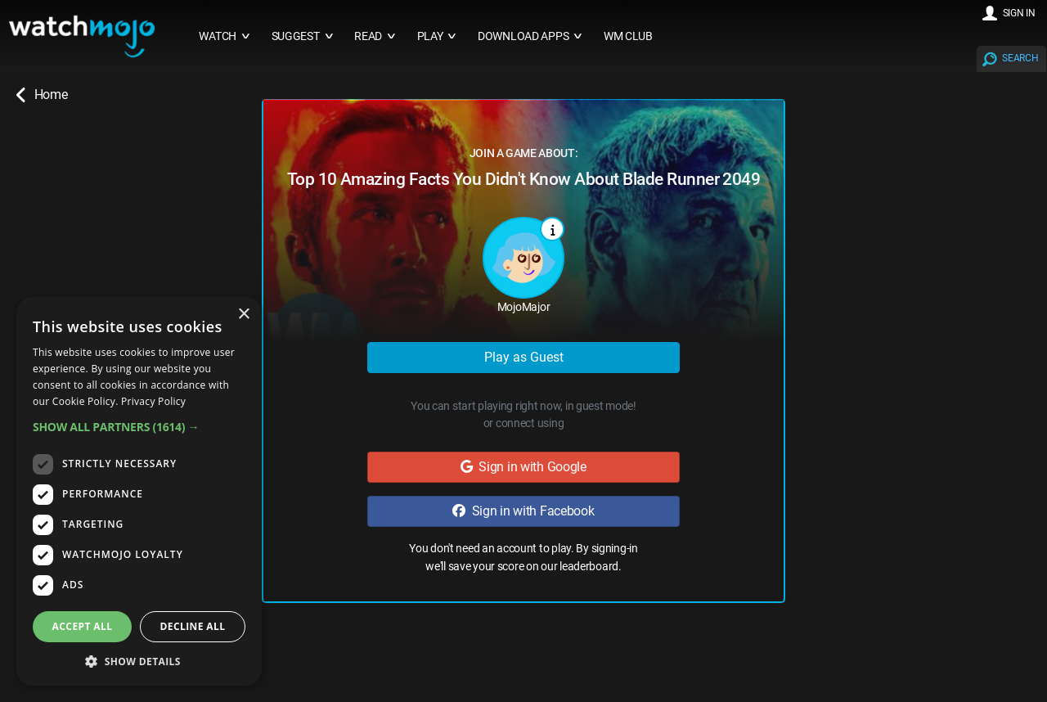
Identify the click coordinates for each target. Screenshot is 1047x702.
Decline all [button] (193, 626)
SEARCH (1020, 58)
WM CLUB (628, 36)
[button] (139, 426)
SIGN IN (1019, 13)
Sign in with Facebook (523, 511)
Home (42, 95)
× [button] (243, 314)
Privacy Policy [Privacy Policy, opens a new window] (153, 401)
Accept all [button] (82, 626)
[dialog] (139, 491)
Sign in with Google (523, 467)
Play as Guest (524, 357)
